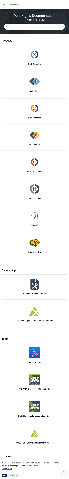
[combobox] (34, 27)
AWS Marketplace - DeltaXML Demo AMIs (34, 320)
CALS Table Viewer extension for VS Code (34, 443)
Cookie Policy (7, 469)
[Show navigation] (64, 474)
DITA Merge (34, 144)
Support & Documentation (34, 294)
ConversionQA (34, 252)
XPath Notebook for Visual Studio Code (35, 416)
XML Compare (34, 64)
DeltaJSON (34, 225)
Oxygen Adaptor (34, 362)
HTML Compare (34, 198)
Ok (4, 475)
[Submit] (7, 26)
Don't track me (13, 475)
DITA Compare (34, 118)
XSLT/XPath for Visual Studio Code (34, 389)
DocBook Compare (34, 171)
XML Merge (34, 91)
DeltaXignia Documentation (18, 4)
